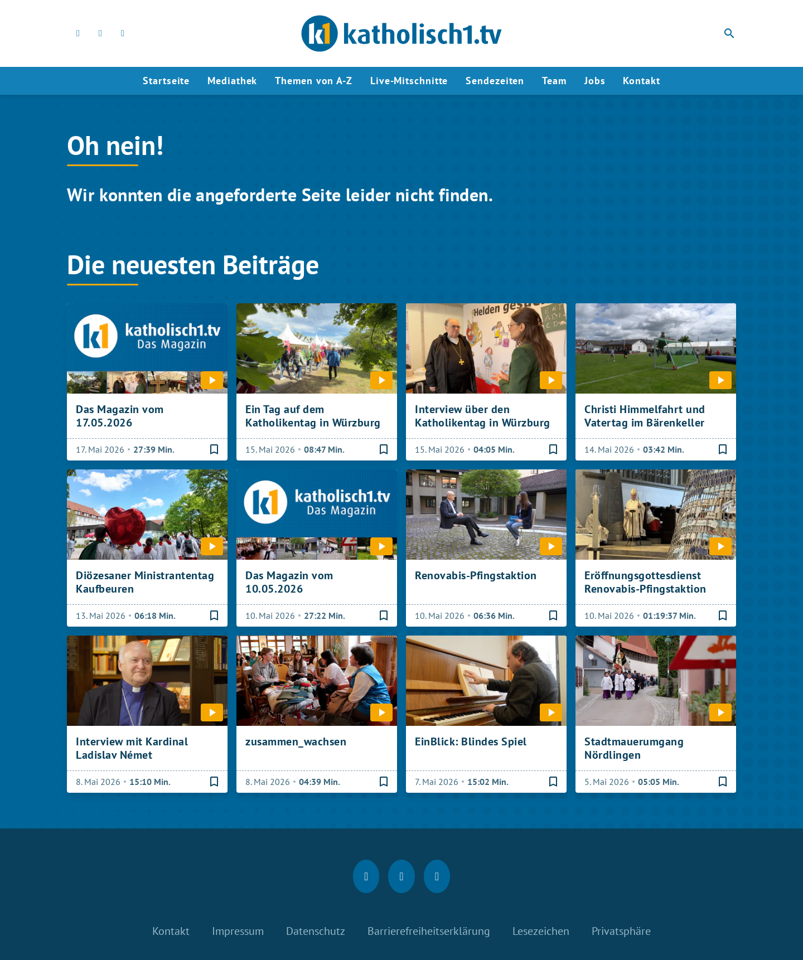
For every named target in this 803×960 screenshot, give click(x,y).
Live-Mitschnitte (409, 80)
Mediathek (232, 80)
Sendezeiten (495, 80)
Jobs (595, 80)
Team (554, 80)
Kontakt (641, 80)
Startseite (166, 80)
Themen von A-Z (313, 80)
